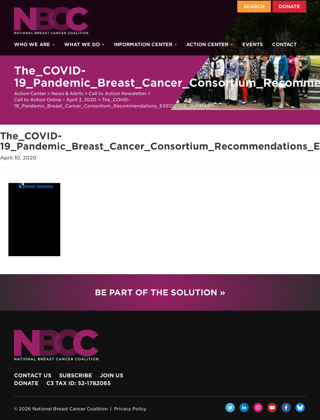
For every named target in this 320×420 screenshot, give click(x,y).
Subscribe (75, 375)
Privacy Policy (130, 408)
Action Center (209, 44)
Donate (289, 6)
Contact (284, 44)
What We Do (84, 44)
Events (252, 44)
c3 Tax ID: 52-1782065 (78, 383)
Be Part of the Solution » (160, 292)
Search (254, 6)
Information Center (145, 44)
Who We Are (34, 44)
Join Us (111, 375)
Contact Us (32, 375)
